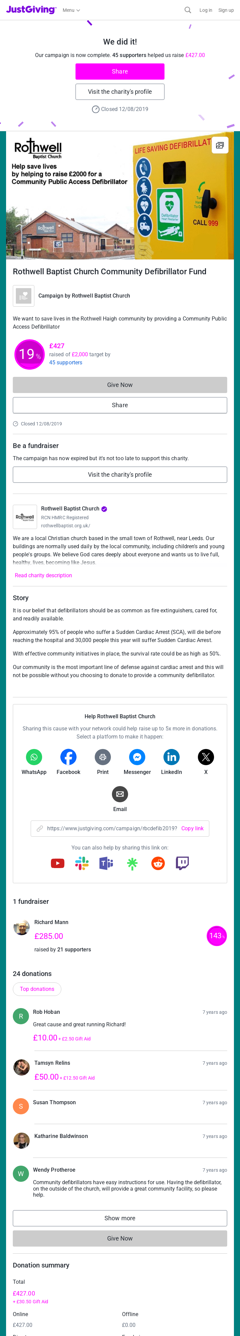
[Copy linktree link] (132, 866)
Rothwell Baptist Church (101, 296)
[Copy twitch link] (182, 864)
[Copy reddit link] (158, 864)
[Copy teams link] (106, 864)
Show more (126, 1220)
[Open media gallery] (120, 195)
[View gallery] (220, 145)
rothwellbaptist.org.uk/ (65, 525)
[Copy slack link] (82, 864)
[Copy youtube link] (57, 864)
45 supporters (65, 362)
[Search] (187, 10)
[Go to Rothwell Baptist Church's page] (25, 517)
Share (120, 71)
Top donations (37, 989)
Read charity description (43, 575)
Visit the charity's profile (120, 91)
